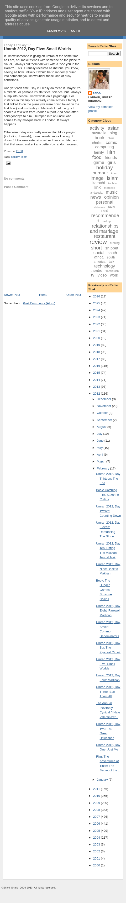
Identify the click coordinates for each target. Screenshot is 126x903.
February (103, 468)
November (104, 406)
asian (113, 128)
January (103, 779)
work (114, 275)
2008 (97, 810)
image (97, 178)
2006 (97, 823)
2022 (97, 324)
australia (99, 133)
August (102, 427)
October (103, 413)
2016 (97, 366)
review (98, 242)
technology (104, 266)
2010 (97, 796)
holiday (15, 156)
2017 (97, 359)
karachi (99, 183)
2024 (97, 310)
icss (113, 173)
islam (24, 156)
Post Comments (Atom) (39, 303)
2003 (97, 844)
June (101, 440)
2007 (97, 816)
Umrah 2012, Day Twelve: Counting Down (108, 511)
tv (92, 275)
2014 (97, 380)
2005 (97, 830)
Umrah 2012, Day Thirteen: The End (108, 478)
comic (111, 142)
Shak (97, 92)
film (111, 152)
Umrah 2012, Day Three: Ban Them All (108, 691)
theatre (96, 270)
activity (97, 128)
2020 (97, 338)
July (100, 433)
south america (104, 259)
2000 (97, 865)
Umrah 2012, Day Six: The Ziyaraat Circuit (108, 647)
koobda (112, 183)
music (112, 192)
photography (99, 207)
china (111, 138)
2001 (97, 858)
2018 (97, 352)
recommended (105, 218)
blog (113, 133)
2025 (97, 303)
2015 (97, 372)
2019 (97, 345)
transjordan (112, 270)
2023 (97, 317)
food (96, 157)
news (95, 197)
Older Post (73, 294)
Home (43, 294)
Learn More (56, 31)
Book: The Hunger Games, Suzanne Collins (104, 590)
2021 (97, 331)
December (104, 399)
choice (97, 143)
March (101, 461)
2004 (97, 837)
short (96, 247)
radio (111, 206)
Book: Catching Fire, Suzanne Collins (107, 494)
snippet (111, 248)
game (98, 162)
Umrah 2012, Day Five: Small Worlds (37, 49)
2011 (97, 789)
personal (104, 202)
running (115, 243)
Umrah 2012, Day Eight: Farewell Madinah (108, 610)
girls (111, 162)
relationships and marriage (104, 228)
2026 (97, 296)
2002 (97, 851)
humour (100, 172)
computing (104, 147)
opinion (111, 197)
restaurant (104, 236)
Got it (76, 31)
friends (111, 157)
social (98, 252)
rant (104, 211)
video (102, 275)
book (99, 137)
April (100, 454)
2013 (97, 386)
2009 (97, 803)
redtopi (107, 221)
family (99, 152)
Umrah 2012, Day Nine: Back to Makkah (108, 568)
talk (111, 261)
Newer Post (12, 294)
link (97, 187)
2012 (97, 393)
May (100, 447)
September (105, 420)
